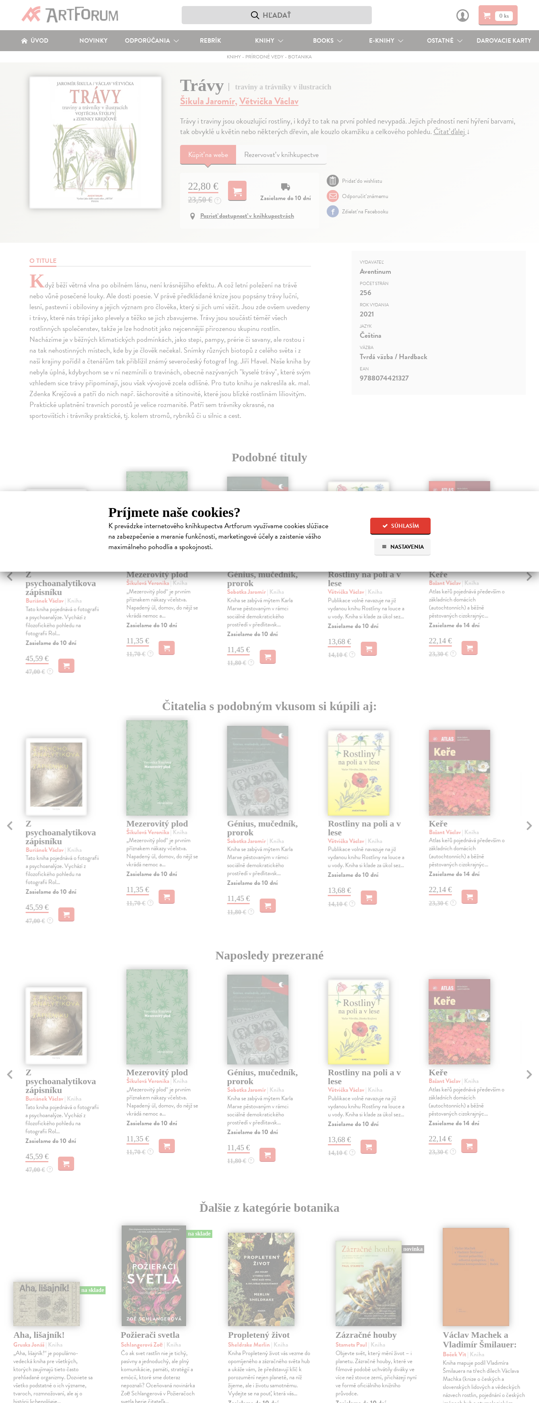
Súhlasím (400, 526)
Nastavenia (402, 547)
